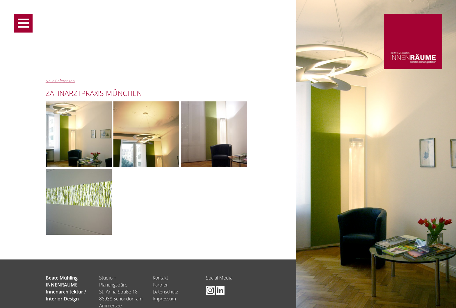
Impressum (164, 299)
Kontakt (160, 278)
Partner (160, 285)
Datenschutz (165, 292)
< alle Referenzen (60, 80)
